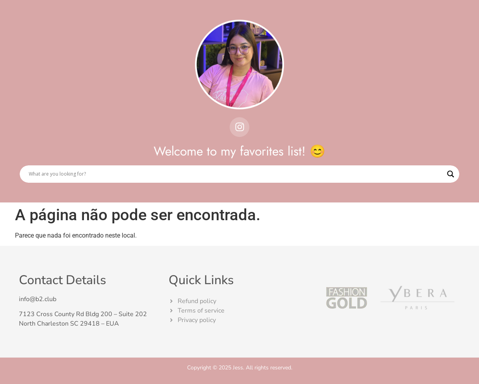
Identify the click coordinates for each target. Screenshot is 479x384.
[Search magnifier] (450, 174)
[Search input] (236, 174)
